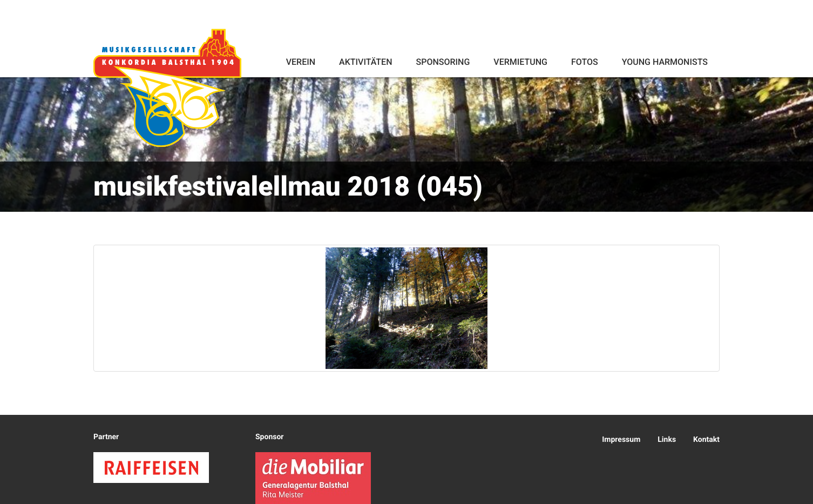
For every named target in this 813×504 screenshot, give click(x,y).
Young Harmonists (665, 62)
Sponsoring (443, 62)
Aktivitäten (365, 62)
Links (667, 439)
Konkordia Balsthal (167, 87)
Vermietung (520, 62)
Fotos (584, 62)
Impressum (621, 439)
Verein (300, 62)
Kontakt (706, 439)
